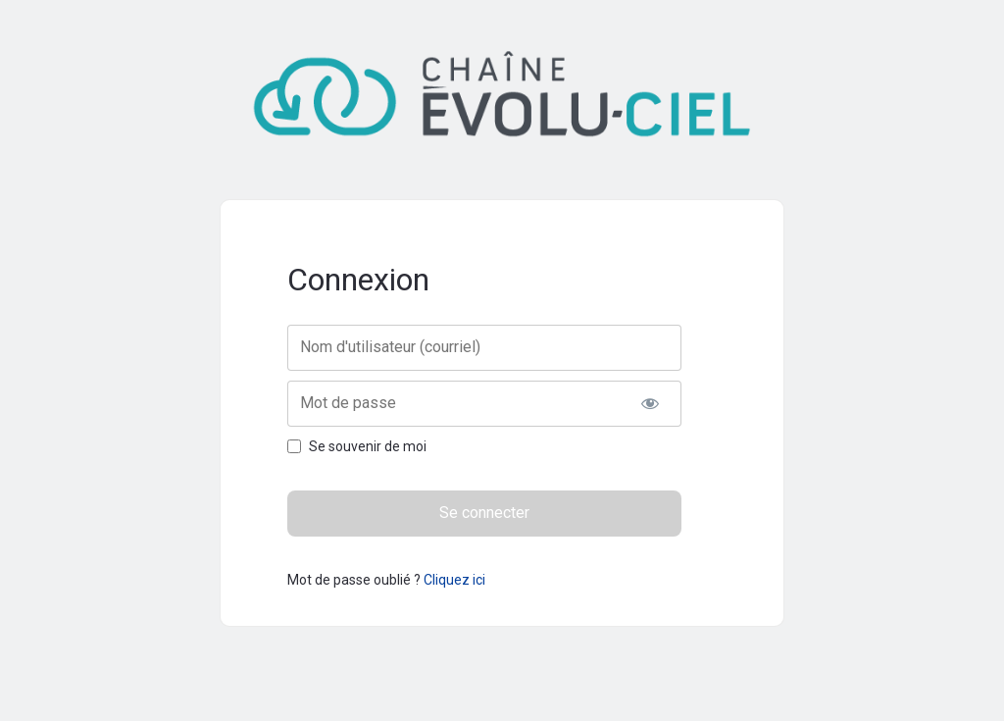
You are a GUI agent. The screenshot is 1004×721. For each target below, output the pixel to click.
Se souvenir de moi (368, 446)
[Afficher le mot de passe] (649, 404)
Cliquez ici (454, 580)
